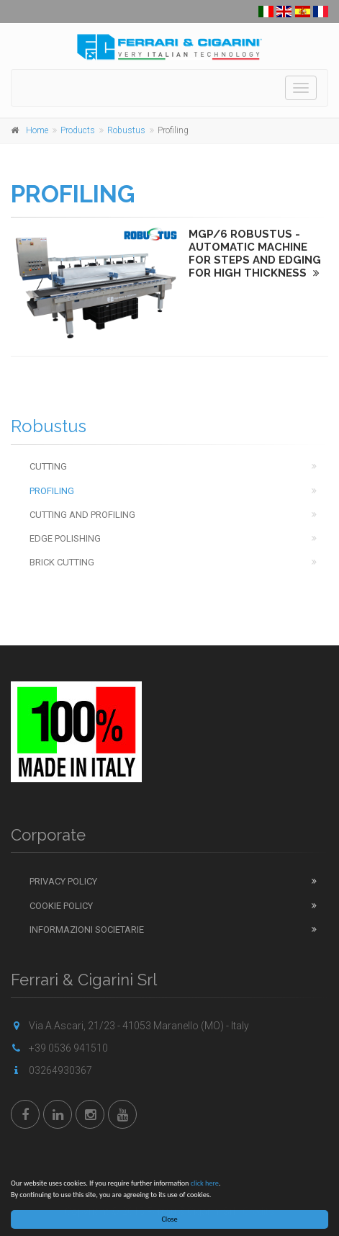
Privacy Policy (63, 881)
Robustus (126, 130)
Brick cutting (62, 562)
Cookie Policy (61, 905)
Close (170, 1219)
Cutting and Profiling (82, 514)
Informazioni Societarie (87, 929)
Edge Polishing (65, 538)
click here (205, 1183)
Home (37, 130)
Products (77, 130)
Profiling (52, 490)
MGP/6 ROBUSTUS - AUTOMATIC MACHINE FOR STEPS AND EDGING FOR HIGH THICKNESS (255, 253)
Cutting (48, 466)
